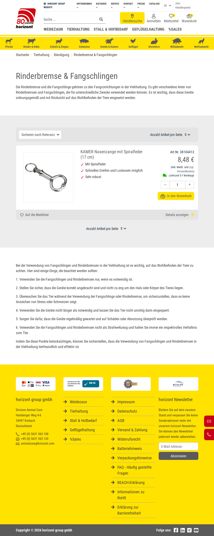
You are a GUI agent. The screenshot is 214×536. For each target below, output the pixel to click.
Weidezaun (53, 29)
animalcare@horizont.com (35, 443)
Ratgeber (101, 5)
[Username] (178, 446)
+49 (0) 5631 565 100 (32, 434)
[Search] (69, 19)
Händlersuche (132, 18)
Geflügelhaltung (148, 29)
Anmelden (154, 18)
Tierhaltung (78, 29)
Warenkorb (189, 18)
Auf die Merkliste (34, 215)
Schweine (84, 43)
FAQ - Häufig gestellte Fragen (134, 470)
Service (115, 5)
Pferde (9, 43)
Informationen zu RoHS (130, 494)
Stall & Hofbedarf (111, 29)
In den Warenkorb (176, 196)
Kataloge (154, 3)
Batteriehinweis (129, 448)
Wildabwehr (177, 43)
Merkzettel (171, 18)
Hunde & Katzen (109, 43)
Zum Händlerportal (182, 5)
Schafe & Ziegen (59, 43)
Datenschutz (127, 411)
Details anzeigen (180, 215)
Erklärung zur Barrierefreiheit (129, 510)
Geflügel (133, 43)
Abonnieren (178, 456)
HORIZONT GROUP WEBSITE (54, 5)
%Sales (175, 29)
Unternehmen (84, 5)
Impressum (126, 401)
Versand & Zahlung (132, 429)
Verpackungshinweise (134, 458)
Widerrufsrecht (128, 439)
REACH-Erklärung (131, 482)
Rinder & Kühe (31, 43)
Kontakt (128, 5)
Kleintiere (154, 43)
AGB (120, 420)
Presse (141, 5)
